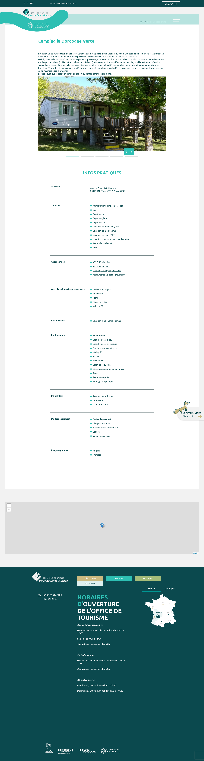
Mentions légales (31, 758)
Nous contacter (52, 592)
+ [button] (9, 505)
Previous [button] (126, 151)
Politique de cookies (75, 758)
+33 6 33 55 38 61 (101, 266)
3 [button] (102, 156)
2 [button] (87, 156)
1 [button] (72, 156)
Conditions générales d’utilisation (53, 758)
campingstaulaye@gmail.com (107, 270)
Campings (143, 22)
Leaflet (195, 553)
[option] (102, 113)
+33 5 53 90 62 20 (101, 262)
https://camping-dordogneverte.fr (109, 274)
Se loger (141, 578)
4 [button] (116, 156)
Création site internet (150, 758)
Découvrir (171, 3)
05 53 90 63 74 (50, 595)
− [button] (9, 509)
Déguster (167, 578)
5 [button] (131, 156)
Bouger (115, 578)
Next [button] (131, 151)
